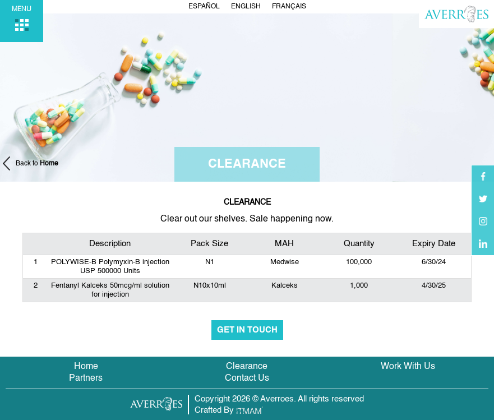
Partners (86, 378)
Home (86, 366)
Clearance (246, 366)
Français (289, 6)
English (246, 6)
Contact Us (247, 378)
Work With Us (408, 366)
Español (204, 6)
